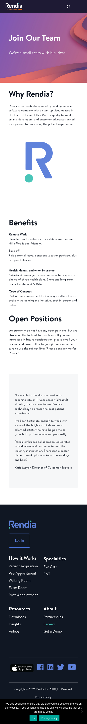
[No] (82, 711)
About (50, 608)
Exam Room (18, 588)
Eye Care (50, 567)
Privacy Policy (43, 697)
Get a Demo (53, 631)
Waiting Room (20, 581)
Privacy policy (49, 718)
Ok (33, 718)
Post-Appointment (23, 595)
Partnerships (53, 617)
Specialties (55, 558)
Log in (19, 540)
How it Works (23, 558)
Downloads (17, 617)
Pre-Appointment (22, 573)
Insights (15, 624)
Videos (14, 631)
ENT (47, 574)
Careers (49, 624)
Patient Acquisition (23, 566)
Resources (19, 608)
